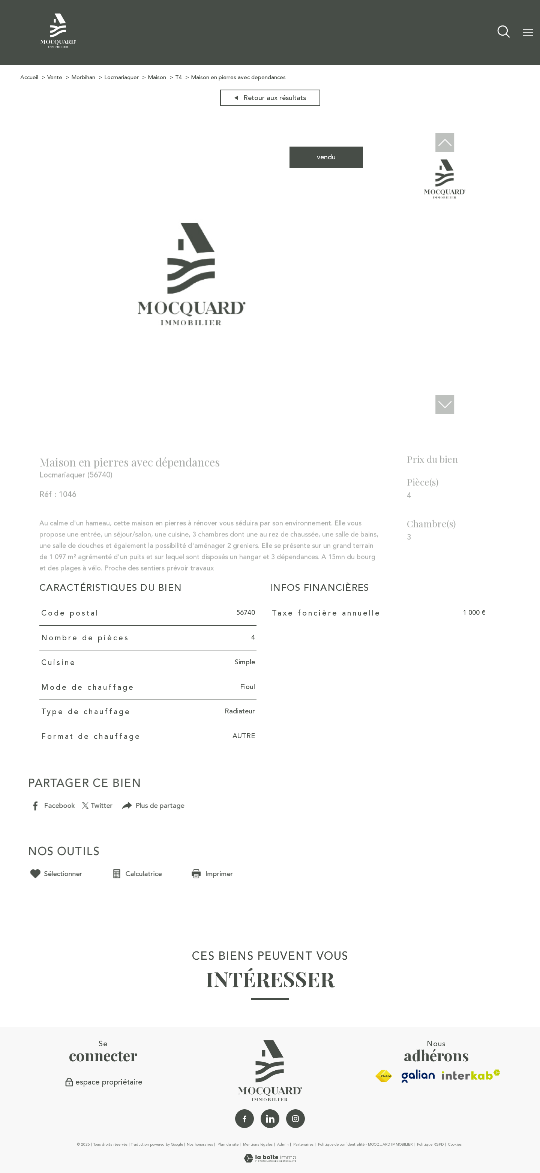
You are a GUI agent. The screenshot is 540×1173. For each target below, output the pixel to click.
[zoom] (191, 412)
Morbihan (83, 77)
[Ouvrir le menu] (528, 33)
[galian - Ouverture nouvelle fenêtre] (418, 1076)
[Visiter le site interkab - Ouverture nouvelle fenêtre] (471, 1075)
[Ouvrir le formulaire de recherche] (503, 32)
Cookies (455, 1145)
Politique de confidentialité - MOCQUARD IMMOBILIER (365, 1145)
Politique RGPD (430, 1145)
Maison (157, 77)
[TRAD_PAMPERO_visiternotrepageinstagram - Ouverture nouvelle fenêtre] (295, 1118)
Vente (54, 77)
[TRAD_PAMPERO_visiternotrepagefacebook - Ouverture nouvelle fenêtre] (244, 1118)
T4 (178, 77)
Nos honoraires (200, 1145)
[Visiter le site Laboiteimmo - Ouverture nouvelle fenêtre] (270, 1160)
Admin (283, 1145)
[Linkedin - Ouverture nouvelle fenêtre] (270, 1118)
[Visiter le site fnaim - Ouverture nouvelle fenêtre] (383, 1076)
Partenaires (303, 1145)
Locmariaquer (121, 77)
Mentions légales (258, 1145)
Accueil (29, 77)
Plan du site (228, 1145)
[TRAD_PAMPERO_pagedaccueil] (58, 45)
